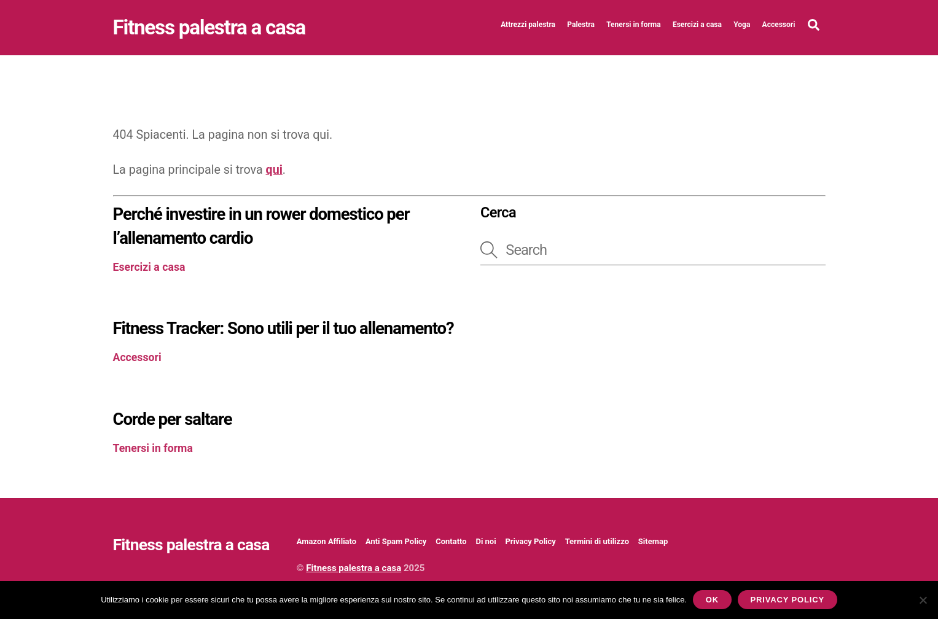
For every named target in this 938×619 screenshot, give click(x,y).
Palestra (581, 24)
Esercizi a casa (697, 24)
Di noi (485, 541)
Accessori (778, 24)
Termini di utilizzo (597, 541)
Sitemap (653, 541)
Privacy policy (787, 599)
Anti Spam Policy (395, 541)
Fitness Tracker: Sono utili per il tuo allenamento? (283, 328)
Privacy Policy (530, 541)
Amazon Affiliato (326, 541)
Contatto (451, 541)
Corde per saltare (172, 419)
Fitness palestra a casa (353, 568)
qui (274, 170)
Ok (712, 599)
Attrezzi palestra (528, 24)
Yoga (741, 24)
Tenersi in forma (633, 24)
